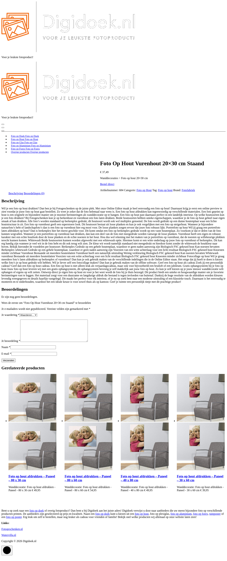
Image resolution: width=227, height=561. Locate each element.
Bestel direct (107, 184)
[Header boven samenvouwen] (2, 130)
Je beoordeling (10, 345)
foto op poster (14, 521)
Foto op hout (165, 190)
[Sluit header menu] (2, 127)
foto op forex (200, 518)
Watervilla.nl (8, 539)
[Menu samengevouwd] (2, 124)
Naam (5, 351)
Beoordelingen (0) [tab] (34, 193)
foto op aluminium (181, 518)
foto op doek (36, 514)
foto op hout (142, 518)
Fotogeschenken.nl (12, 533)
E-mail (6, 357)
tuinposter (215, 518)
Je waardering (10, 314)
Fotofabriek (188, 190)
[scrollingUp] (6, 555)
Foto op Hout (144, 190)
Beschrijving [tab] (16, 193)
